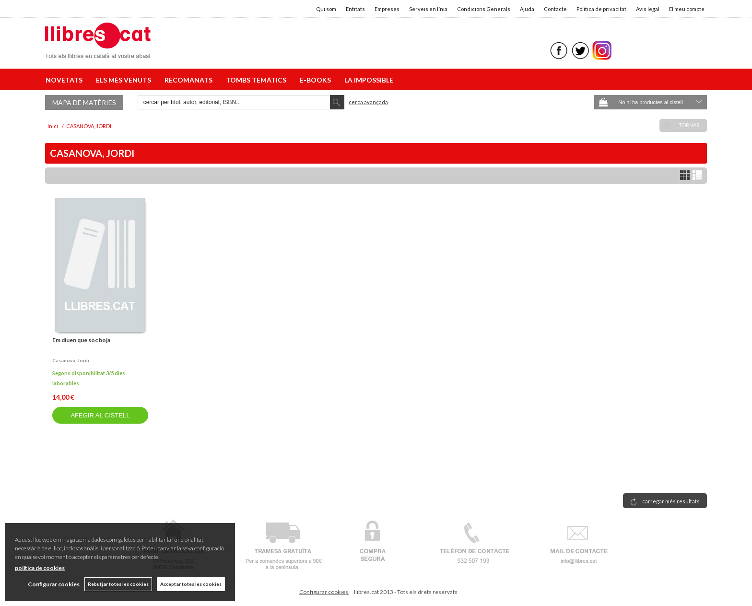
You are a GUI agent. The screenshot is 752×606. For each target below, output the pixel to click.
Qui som (326, 9)
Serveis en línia (428, 9)
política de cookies (40, 567)
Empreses (387, 9)
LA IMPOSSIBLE (368, 80)
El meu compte (687, 9)
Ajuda (527, 9)
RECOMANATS (189, 80)
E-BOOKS (317, 80)
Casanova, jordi (70, 360)
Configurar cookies (324, 591)
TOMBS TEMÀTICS (257, 80)
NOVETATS (65, 80)
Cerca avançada (368, 102)
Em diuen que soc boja (81, 340)
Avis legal (647, 9)
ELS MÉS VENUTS (125, 80)
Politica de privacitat (601, 9)
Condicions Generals (483, 9)
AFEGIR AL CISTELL (99, 415)
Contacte (555, 9)
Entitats (355, 9)
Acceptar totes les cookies (191, 584)
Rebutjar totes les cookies (118, 584)
